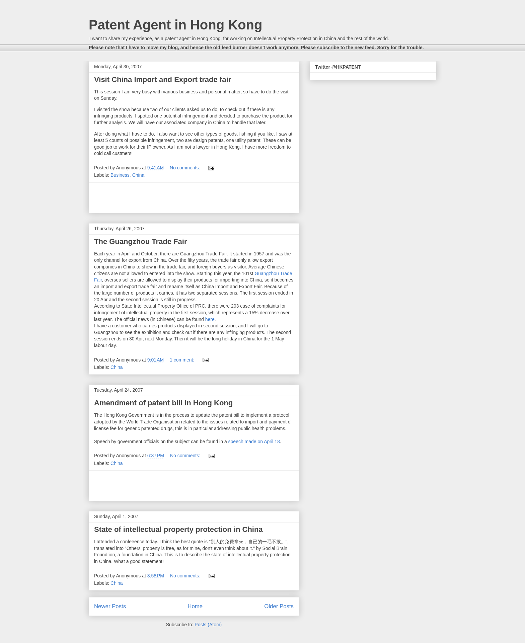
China (138, 175)
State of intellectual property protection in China (178, 529)
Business (120, 175)
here (210, 319)
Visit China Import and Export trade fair (162, 79)
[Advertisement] (194, 198)
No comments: (185, 167)
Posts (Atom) (208, 624)
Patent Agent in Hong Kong (175, 24)
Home (195, 606)
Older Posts (279, 606)
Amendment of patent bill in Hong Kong (163, 403)
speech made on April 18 (254, 441)
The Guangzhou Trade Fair (140, 241)
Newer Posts (110, 606)
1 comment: (183, 360)
